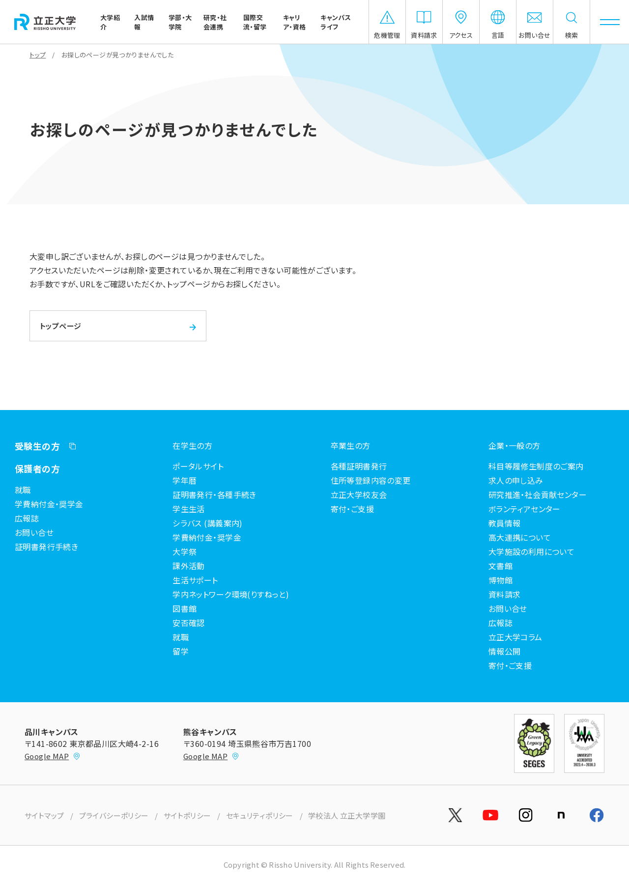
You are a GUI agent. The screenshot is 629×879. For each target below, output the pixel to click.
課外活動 (188, 566)
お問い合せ (34, 532)
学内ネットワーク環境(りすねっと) (230, 594)
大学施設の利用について (531, 551)
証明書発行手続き (46, 546)
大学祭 (184, 551)
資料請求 (504, 594)
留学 (180, 651)
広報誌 (27, 518)
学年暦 (184, 480)
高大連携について (519, 537)
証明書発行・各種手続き (214, 494)
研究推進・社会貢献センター (537, 494)
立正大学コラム (515, 637)
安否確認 (188, 623)
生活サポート (195, 580)
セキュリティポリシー (259, 815)
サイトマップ (44, 815)
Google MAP (53, 756)
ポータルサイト (198, 466)
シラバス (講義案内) (207, 523)
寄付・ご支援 (352, 509)
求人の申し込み (515, 480)
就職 (23, 489)
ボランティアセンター (524, 509)
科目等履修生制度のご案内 (536, 466)
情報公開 (504, 651)
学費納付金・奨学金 (49, 504)
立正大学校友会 (359, 494)
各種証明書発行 (359, 466)
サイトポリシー (187, 815)
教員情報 (504, 523)
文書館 (500, 566)
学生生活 (188, 509)
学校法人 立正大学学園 (347, 815)
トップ (37, 54)
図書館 (184, 608)
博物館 (500, 580)
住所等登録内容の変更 (371, 480)
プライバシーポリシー (114, 815)
